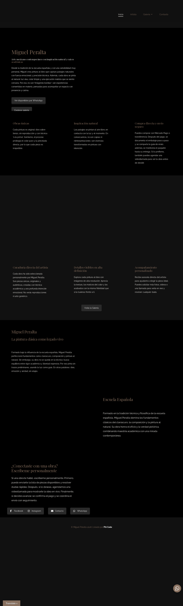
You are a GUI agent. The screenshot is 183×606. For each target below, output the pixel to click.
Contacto (163, 14)
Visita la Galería (91, 308)
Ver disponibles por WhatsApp (28, 100)
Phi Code (108, 527)
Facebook (16, 511)
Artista (133, 14)
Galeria (146, 14)
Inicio (120, 14)
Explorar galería (21, 110)
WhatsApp (80, 511)
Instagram (34, 511)
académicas (17, 61)
